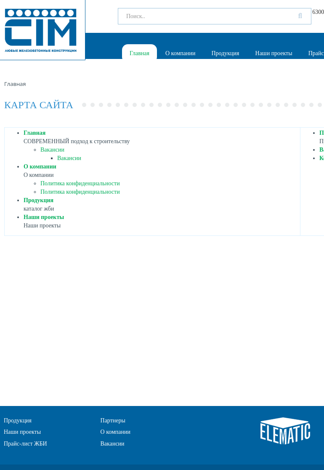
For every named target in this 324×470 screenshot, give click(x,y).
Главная (139, 53)
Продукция (225, 53)
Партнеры (113, 420)
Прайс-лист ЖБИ (25, 444)
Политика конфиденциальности (80, 183)
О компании (180, 53)
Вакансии (52, 150)
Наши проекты (273, 53)
